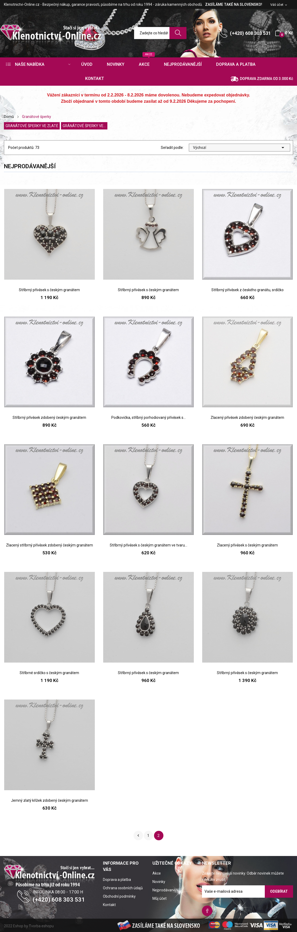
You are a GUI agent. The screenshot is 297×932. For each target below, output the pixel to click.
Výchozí (239, 147)
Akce (156, 873)
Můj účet (159, 898)
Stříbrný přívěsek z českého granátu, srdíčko (247, 290)
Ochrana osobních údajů (123, 888)
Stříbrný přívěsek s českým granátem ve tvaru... (148, 545)
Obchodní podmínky (119, 896)
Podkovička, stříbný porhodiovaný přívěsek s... (148, 417)
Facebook (207, 911)
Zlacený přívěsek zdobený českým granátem (247, 417)
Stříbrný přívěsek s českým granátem (49, 290)
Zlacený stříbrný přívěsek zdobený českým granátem (49, 545)
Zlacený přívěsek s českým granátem (247, 545)
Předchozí (138, 835)
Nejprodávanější (165, 890)
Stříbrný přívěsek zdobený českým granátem (49, 417)
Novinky (158, 882)
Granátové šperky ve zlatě (32, 126)
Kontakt (109, 905)
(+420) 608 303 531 (250, 33)
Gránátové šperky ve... (84, 126)
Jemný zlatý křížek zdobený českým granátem (49, 800)
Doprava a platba (117, 879)
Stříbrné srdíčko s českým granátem (49, 673)
